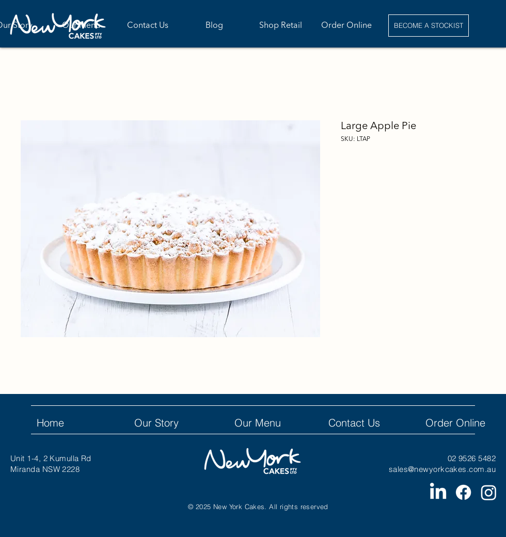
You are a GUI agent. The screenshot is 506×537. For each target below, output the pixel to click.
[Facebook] (463, 492)
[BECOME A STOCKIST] (428, 25)
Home (50, 422)
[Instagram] (489, 492)
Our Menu (257, 422)
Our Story (156, 422)
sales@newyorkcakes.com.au (442, 469)
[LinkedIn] (438, 492)
